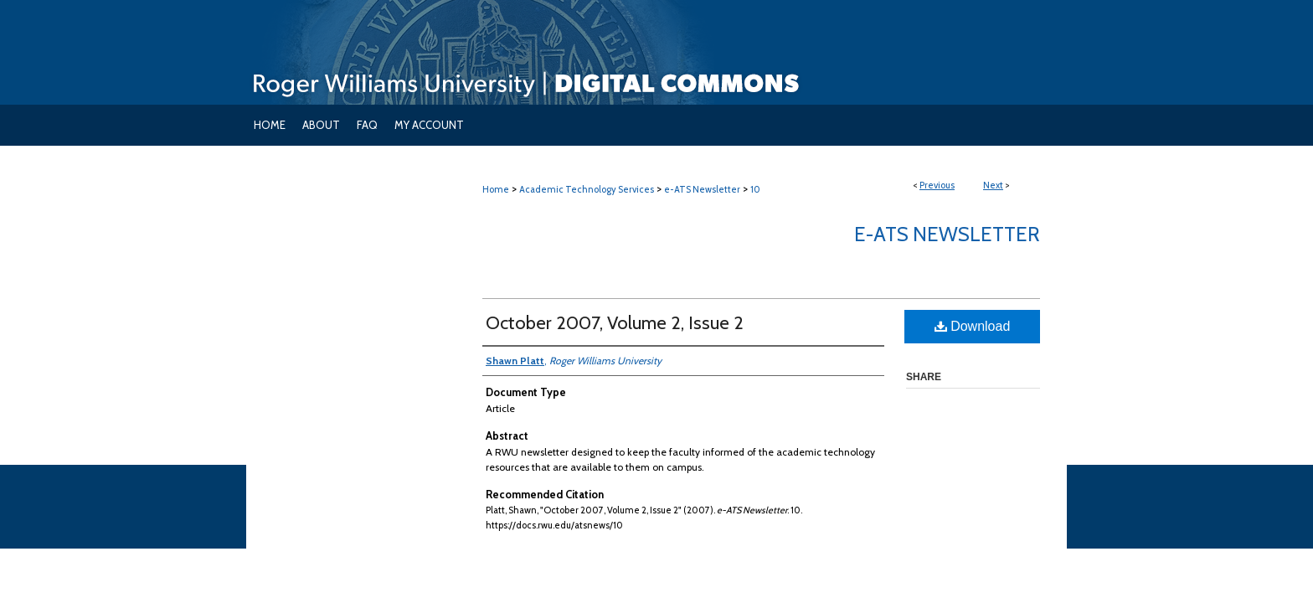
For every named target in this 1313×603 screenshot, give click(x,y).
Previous (937, 185)
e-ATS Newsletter (702, 189)
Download (973, 326)
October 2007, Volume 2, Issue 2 (615, 323)
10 (755, 189)
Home (495, 189)
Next (993, 185)
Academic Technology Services (586, 189)
